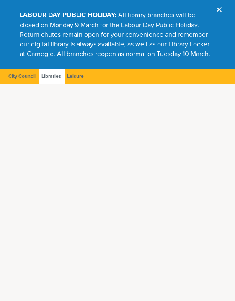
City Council (22, 76)
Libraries (51, 76)
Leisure (75, 76)
